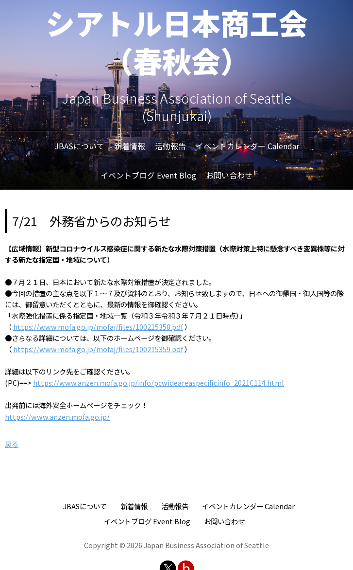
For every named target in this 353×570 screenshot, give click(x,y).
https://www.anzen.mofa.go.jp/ (57, 416)
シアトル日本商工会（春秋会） (177, 41)
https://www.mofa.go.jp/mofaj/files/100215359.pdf (98, 349)
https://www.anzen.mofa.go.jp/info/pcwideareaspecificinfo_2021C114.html (158, 382)
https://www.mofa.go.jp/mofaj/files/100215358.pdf (98, 326)
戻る (11, 444)
